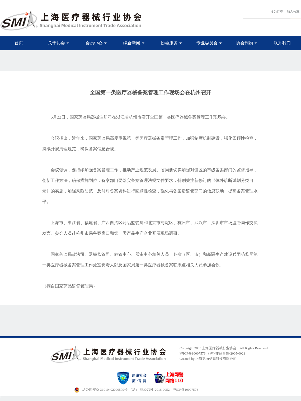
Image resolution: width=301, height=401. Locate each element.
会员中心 (96, 43)
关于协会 (58, 43)
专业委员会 (209, 43)
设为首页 (276, 11)
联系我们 (282, 43)
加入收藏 (293, 11)
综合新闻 (133, 43)
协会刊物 (246, 43)
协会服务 (171, 43)
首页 (19, 43)
